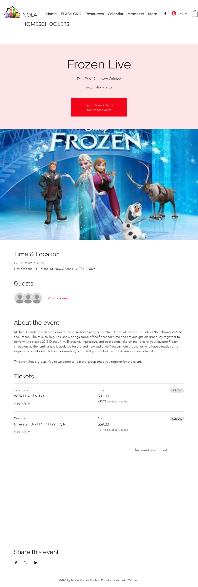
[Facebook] (165, 14)
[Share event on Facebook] (16, 562)
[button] (195, 13)
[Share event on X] (26, 562)
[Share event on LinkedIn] (36, 562)
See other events (99, 110)
